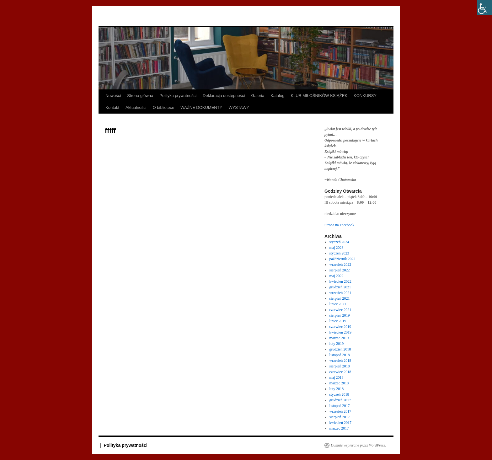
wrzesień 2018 (340, 360)
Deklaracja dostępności (224, 95)
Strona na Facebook (339, 225)
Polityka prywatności (177, 95)
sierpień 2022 (339, 270)
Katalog (277, 95)
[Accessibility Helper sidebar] (484, 7)
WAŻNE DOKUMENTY (201, 107)
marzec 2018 (339, 383)
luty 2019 (336, 343)
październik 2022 (342, 259)
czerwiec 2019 (340, 326)
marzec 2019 (339, 338)
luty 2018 (336, 389)
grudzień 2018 (340, 349)
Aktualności (136, 107)
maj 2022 (336, 276)
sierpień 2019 (339, 315)
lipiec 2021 (337, 304)
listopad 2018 (339, 355)
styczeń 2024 (339, 242)
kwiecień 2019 (340, 332)
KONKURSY (365, 95)
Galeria (257, 95)
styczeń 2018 (339, 394)
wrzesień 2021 (340, 293)
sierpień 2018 (339, 366)
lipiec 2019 (337, 321)
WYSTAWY (238, 107)
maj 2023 (336, 247)
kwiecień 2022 (340, 281)
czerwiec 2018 (340, 372)
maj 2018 (336, 377)
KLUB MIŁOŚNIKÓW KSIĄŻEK (319, 95)
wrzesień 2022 (340, 264)
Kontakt (112, 107)
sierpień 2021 (339, 298)
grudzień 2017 (340, 400)
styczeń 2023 (339, 253)
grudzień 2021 (340, 287)
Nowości (113, 95)
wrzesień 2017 (340, 411)
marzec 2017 (339, 428)
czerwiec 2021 (340, 310)
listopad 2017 (339, 406)
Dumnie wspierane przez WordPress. (358, 445)
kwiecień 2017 (340, 422)
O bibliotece (163, 107)
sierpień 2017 (339, 417)
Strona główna (140, 95)
